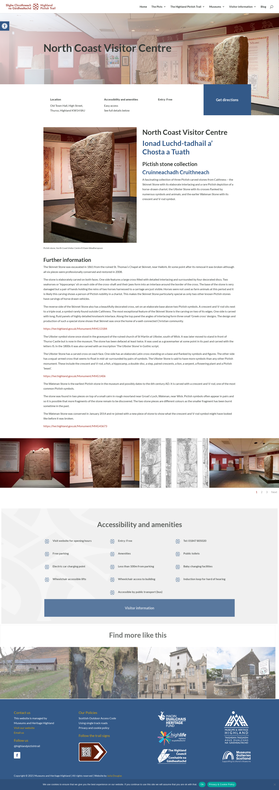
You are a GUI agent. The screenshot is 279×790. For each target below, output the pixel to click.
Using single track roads (93, 723)
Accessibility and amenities (119, 99)
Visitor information (241, 6)
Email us (19, 732)
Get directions (225, 100)
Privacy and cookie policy (94, 727)
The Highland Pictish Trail (185, 6)
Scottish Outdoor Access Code (97, 718)
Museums (215, 6)
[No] (274, 784)
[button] (4, 26)
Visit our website (24, 727)
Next (273, 491)
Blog (263, 6)
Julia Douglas (114, 775)
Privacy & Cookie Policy (222, 784)
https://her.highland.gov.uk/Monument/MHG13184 (75, 328)
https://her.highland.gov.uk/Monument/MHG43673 (75, 425)
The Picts (156, 6)
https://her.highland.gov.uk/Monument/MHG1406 (75, 375)
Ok (202, 784)
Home (143, 6)
